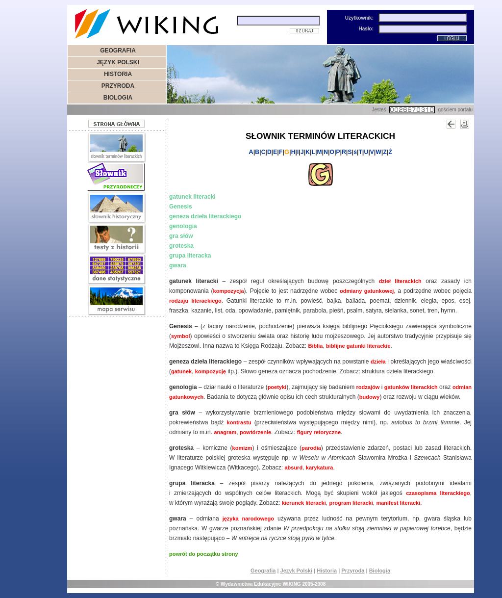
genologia (183, 226)
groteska (181, 245)
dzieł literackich (400, 281)
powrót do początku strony (203, 554)
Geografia (263, 570)
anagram (225, 432)
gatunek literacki (192, 196)
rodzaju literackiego (195, 301)
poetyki (277, 387)
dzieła (378, 361)
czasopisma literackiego (438, 493)
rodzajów (368, 387)
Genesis (180, 206)
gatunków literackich (411, 387)
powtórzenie (255, 432)
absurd (293, 467)
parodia (311, 448)
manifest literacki (398, 503)
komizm (242, 448)
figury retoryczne (319, 432)
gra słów (181, 236)
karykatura (319, 467)
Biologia (379, 570)
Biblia (315, 346)
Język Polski (296, 570)
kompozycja (228, 291)
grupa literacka (190, 255)
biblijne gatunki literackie (358, 346)
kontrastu (239, 422)
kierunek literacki (304, 503)
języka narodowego (248, 518)
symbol (180, 336)
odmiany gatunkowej (367, 291)
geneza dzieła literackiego (205, 216)
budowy (369, 397)
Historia (327, 570)
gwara (177, 265)
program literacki (351, 503)
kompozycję (210, 371)
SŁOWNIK (266, 136)
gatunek (181, 371)
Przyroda (352, 570)
